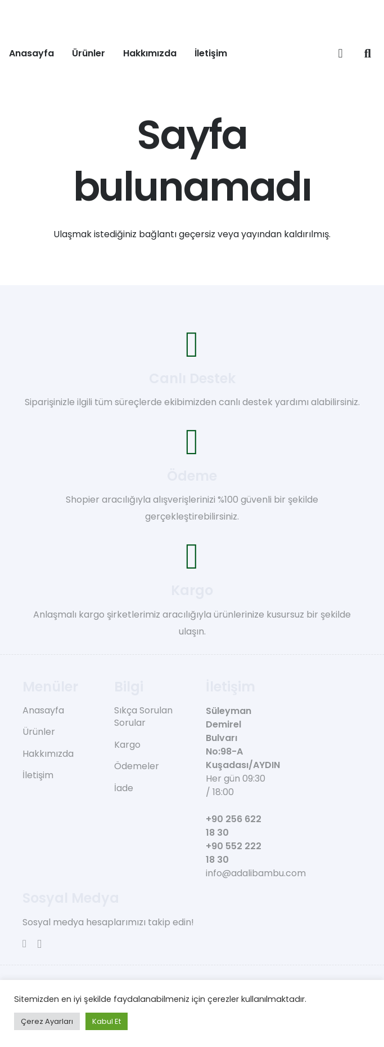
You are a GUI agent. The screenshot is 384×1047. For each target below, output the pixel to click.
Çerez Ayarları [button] (47, 1021)
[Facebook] (24, 943)
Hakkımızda (48, 753)
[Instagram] (39, 944)
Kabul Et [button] (106, 1021)
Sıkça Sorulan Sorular (143, 716)
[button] (367, 53)
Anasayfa (43, 710)
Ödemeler (136, 766)
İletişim (37, 775)
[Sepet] (340, 53)
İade (123, 788)
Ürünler (38, 731)
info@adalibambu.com (256, 873)
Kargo (127, 744)
